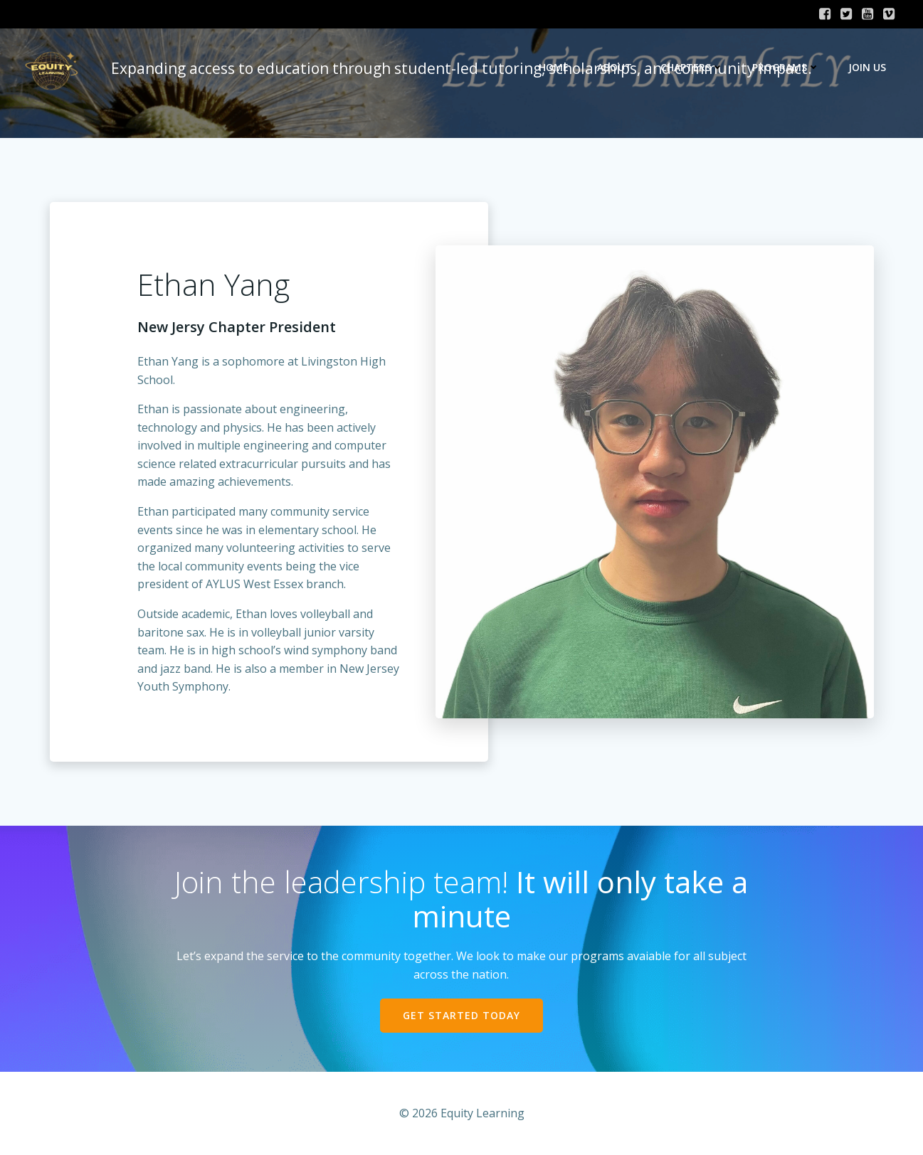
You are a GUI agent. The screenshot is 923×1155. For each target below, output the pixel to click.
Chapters (692, 67)
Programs (786, 67)
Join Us (867, 67)
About (614, 67)
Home (554, 67)
